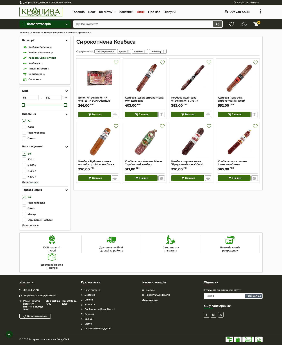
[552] (53, 97)
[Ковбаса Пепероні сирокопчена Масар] (238, 78)
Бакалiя (150, 290)
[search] (147, 24)
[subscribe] (233, 296)
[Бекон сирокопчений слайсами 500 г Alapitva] (98, 78)
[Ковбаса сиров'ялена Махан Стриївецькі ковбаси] (145, 142)
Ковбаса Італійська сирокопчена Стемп (191, 101)
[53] (30, 97)
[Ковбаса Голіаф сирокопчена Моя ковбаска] (145, 78)
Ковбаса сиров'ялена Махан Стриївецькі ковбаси (145, 164)
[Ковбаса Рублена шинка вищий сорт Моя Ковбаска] (98, 142)
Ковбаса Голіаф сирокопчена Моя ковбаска (145, 101)
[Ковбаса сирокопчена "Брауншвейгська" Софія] (191, 142)
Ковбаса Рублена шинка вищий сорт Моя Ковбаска (98, 164)
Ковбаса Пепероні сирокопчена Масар (238, 101)
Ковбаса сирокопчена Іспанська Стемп (238, 164)
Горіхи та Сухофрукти (158, 294)
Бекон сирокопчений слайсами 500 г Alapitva (98, 101)
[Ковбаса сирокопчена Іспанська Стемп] (238, 142)
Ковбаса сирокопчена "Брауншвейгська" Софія (191, 164)
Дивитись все (30, 182)
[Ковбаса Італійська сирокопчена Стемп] (191, 78)
